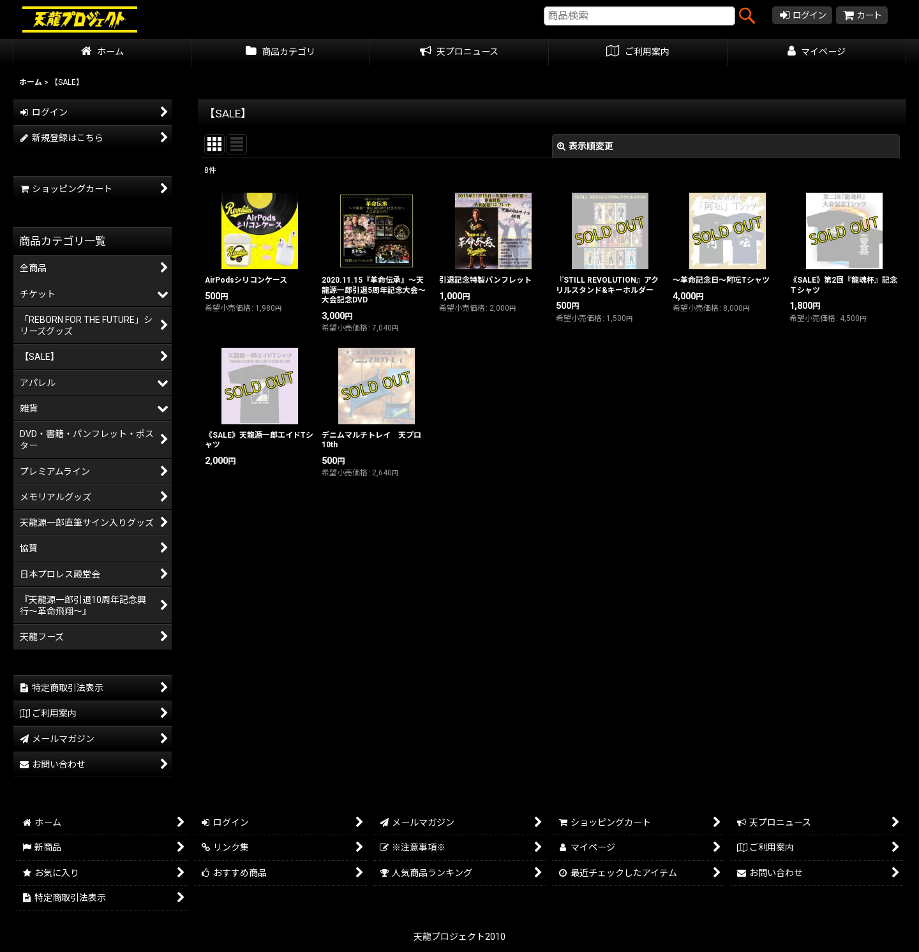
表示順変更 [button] (585, 146)
